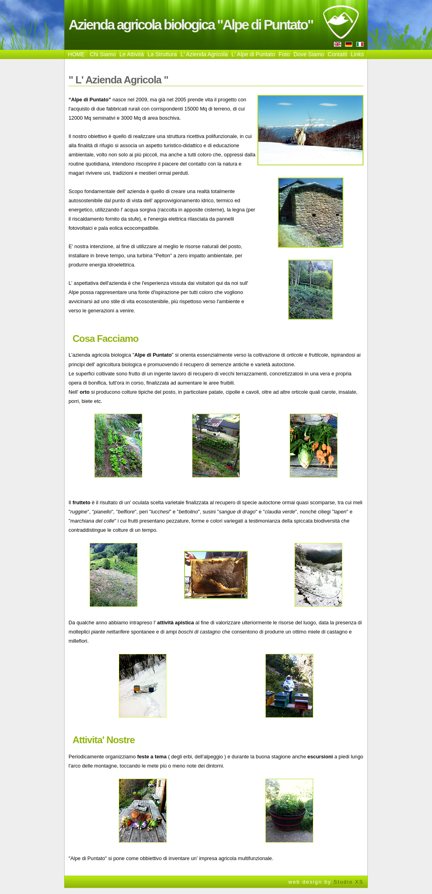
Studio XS (348, 882)
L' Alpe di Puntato (253, 54)
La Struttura (162, 54)
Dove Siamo (309, 54)
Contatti (337, 54)
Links (357, 54)
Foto (284, 54)
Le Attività (132, 54)
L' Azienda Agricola (204, 54)
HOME (76, 54)
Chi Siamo (103, 54)
